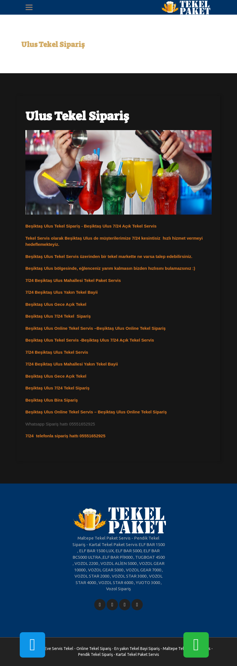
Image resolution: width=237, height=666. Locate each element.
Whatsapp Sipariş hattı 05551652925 (60, 424)
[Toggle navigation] (29, 7)
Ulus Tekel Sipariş (53, 44)
